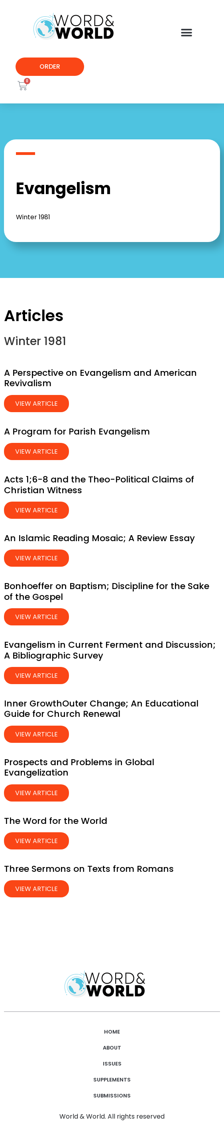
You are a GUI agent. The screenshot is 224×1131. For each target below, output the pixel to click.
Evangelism (63, 188)
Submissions (112, 1095)
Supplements (112, 1079)
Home (112, 1032)
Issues (112, 1064)
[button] (187, 33)
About (112, 1048)
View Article (36, 403)
